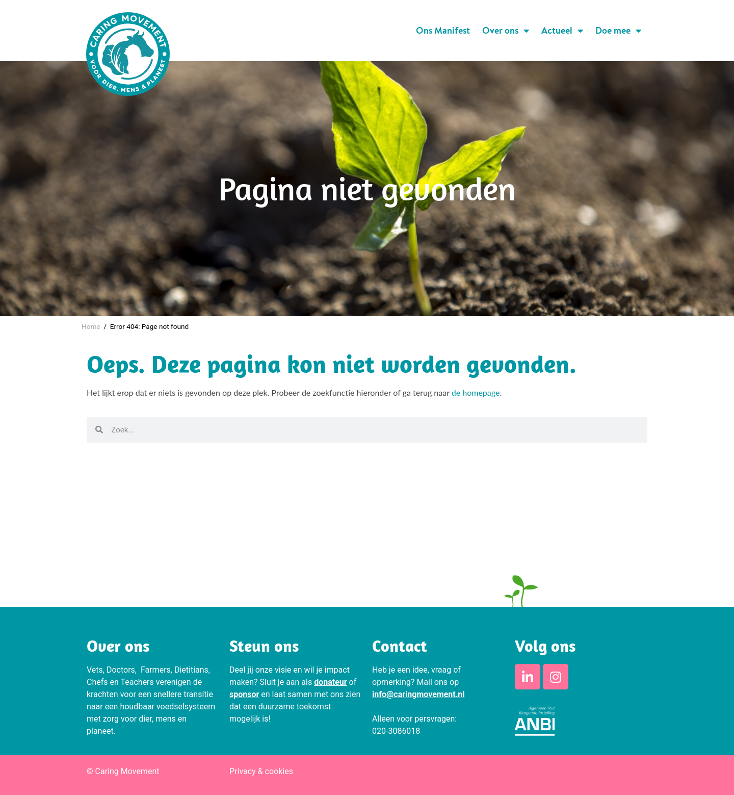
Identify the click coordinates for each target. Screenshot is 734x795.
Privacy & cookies (261, 771)
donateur (330, 682)
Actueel (562, 30)
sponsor (244, 694)
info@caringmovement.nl (418, 694)
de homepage (476, 392)
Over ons (505, 30)
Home (91, 326)
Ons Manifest (443, 30)
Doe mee (618, 30)
